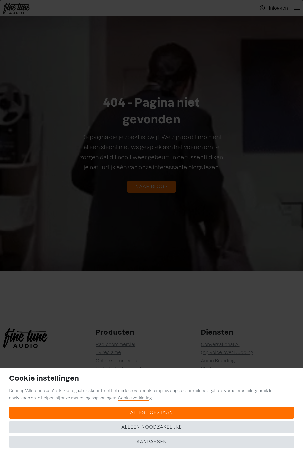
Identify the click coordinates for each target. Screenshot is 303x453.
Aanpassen (151, 441)
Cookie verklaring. (135, 398)
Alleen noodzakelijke (151, 427)
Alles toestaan (151, 412)
